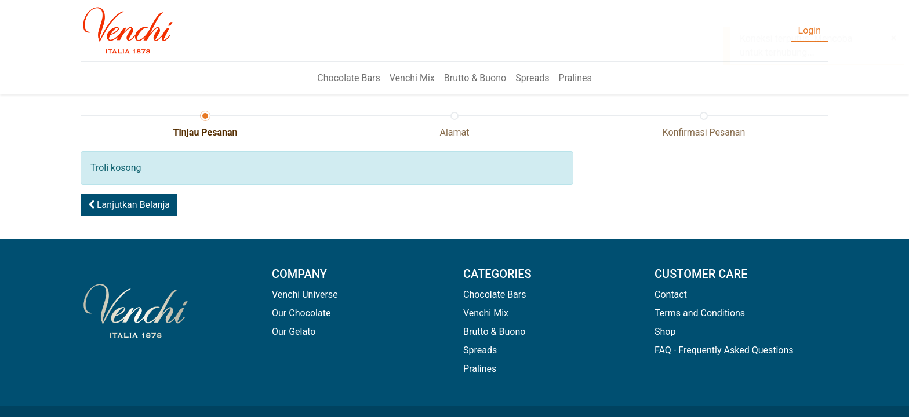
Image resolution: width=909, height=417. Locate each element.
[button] (129, 205)
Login (809, 30)
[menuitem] (348, 78)
